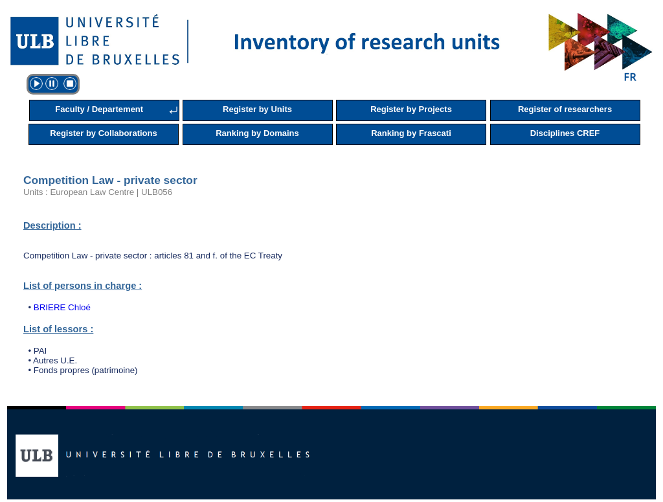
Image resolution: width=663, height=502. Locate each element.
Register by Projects (411, 109)
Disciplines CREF (565, 133)
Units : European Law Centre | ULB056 (97, 192)
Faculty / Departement (99, 109)
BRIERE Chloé (62, 307)
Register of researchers (565, 109)
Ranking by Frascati (411, 133)
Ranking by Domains (257, 133)
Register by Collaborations (103, 133)
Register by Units (257, 109)
